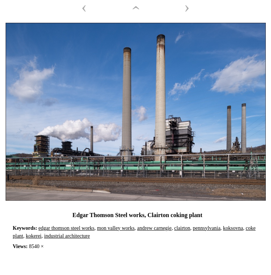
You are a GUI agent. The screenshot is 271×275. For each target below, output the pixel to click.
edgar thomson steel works (67, 228)
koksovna (233, 228)
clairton (182, 228)
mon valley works (116, 228)
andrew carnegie (154, 228)
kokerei (33, 236)
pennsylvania (207, 228)
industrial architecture (67, 236)
